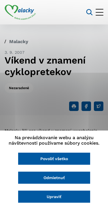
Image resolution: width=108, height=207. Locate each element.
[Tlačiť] (74, 106)
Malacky (18, 41)
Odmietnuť (54, 177)
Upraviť (54, 196)
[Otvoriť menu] (99, 12)
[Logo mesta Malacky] (20, 12)
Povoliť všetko (54, 158)
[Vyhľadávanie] (89, 12)
